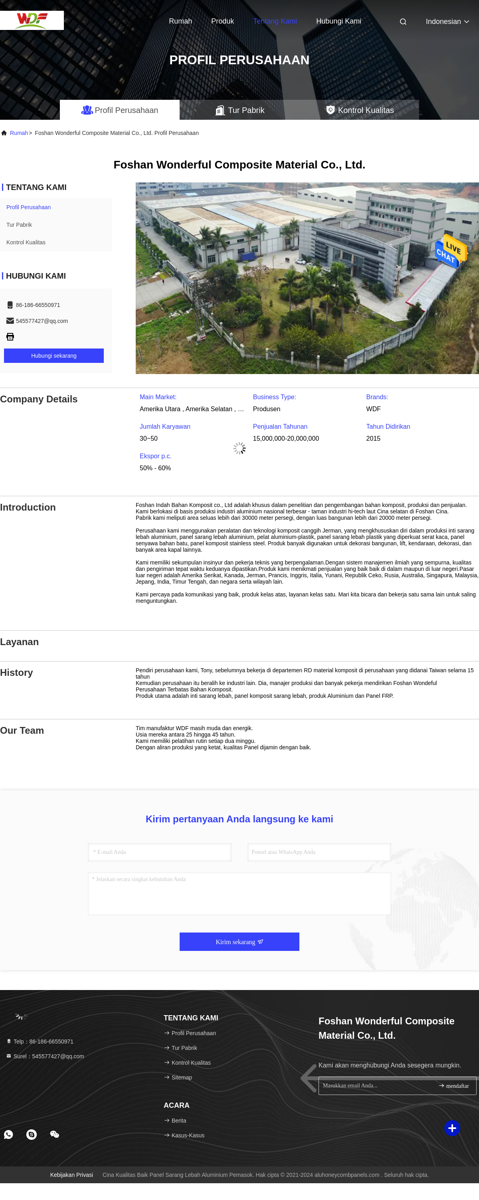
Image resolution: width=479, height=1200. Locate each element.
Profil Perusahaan (28, 207)
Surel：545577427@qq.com (45, 1056)
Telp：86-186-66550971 (39, 1041)
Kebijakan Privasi (71, 1175)
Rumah (180, 21)
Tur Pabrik (19, 225)
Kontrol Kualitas (26, 242)
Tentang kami (275, 21)
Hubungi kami (338, 21)
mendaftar (453, 1085)
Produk (222, 21)
